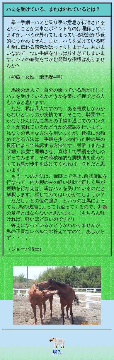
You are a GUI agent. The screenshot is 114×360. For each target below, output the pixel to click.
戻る (57, 349)
